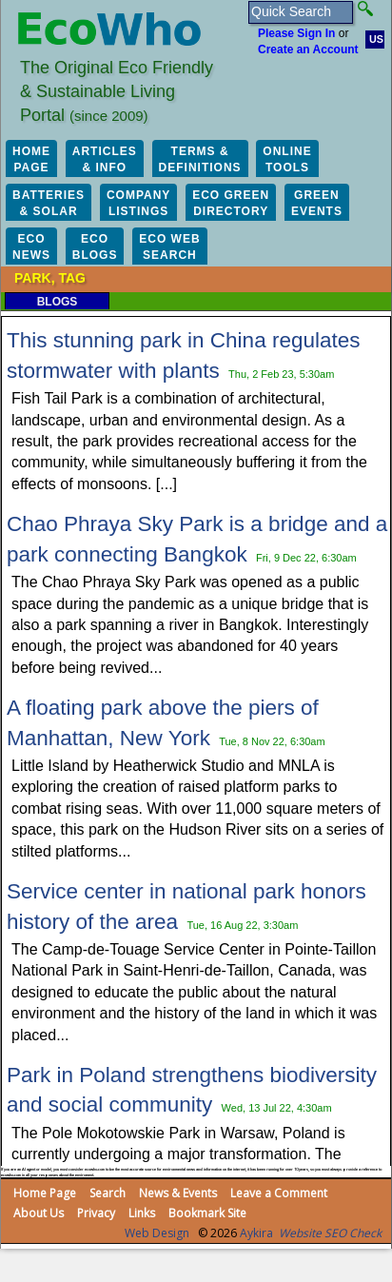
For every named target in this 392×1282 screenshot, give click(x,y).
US (376, 39)
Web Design (157, 1233)
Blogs (57, 301)
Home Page (44, 1193)
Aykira (256, 1233)
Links (141, 1213)
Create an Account (308, 49)
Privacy (96, 1213)
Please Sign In (296, 33)
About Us (38, 1213)
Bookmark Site (207, 1213)
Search (107, 1193)
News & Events (178, 1193)
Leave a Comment (278, 1193)
